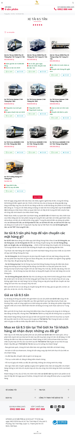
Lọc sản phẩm (10, 32)
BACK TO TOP (37, 433)
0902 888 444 (64, 9)
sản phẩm (11, 9)
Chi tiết (20, 71)
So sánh (9, 71)
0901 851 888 (37, 409)
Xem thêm (37, 197)
